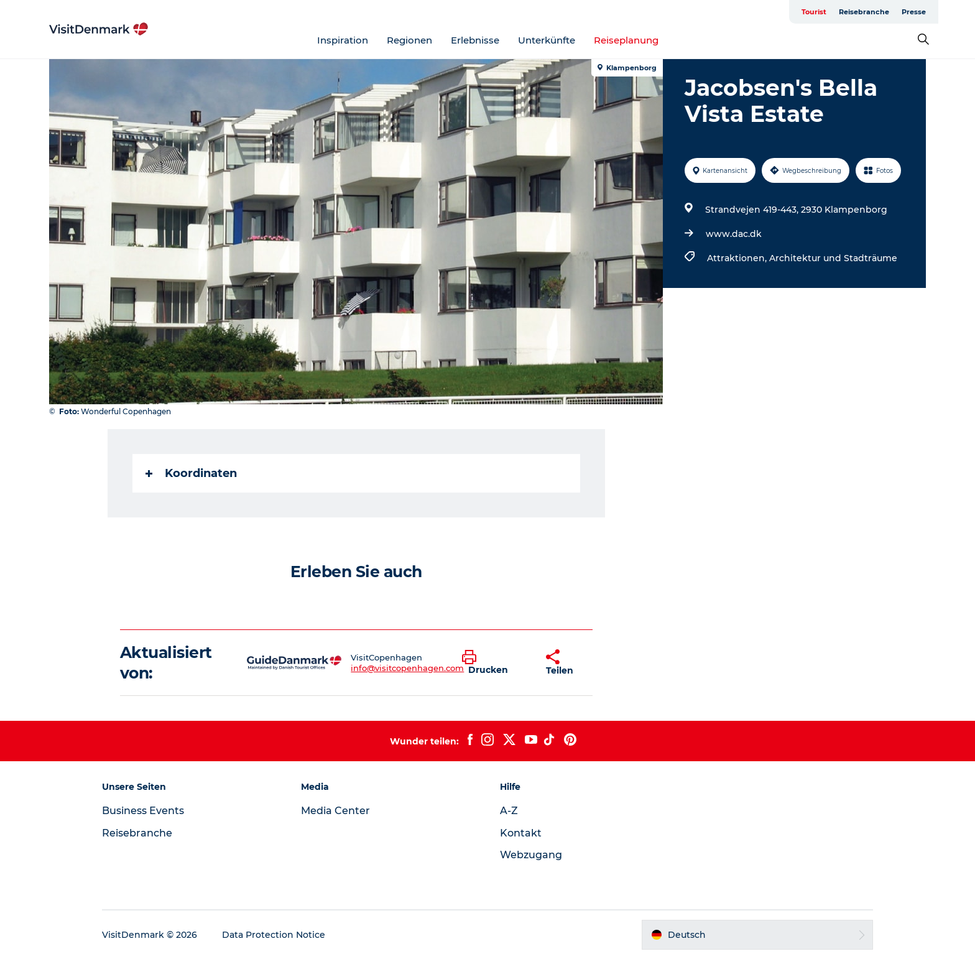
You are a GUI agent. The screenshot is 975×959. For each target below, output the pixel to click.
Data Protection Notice (273, 934)
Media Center (335, 811)
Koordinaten (191, 473)
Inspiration (342, 40)
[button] (494, 663)
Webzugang (531, 855)
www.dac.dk (734, 233)
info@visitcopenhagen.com (407, 668)
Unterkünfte (546, 40)
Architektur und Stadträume (833, 258)
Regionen (409, 40)
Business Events (143, 811)
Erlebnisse (475, 40)
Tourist (814, 11)
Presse (914, 11)
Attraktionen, (738, 258)
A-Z (509, 811)
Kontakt (521, 833)
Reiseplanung (626, 40)
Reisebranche (864, 11)
